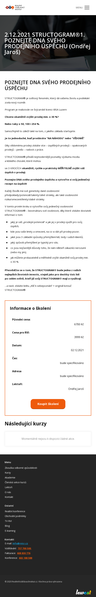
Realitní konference (15, 511)
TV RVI (8, 521)
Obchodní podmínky (15, 516)
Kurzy (8, 472)
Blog (7, 525)
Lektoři (8, 487)
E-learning (10, 530)
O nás (8, 492)
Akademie (10, 477)
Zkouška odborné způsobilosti (21, 467)
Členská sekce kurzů (15, 482)
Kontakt (9, 497)
